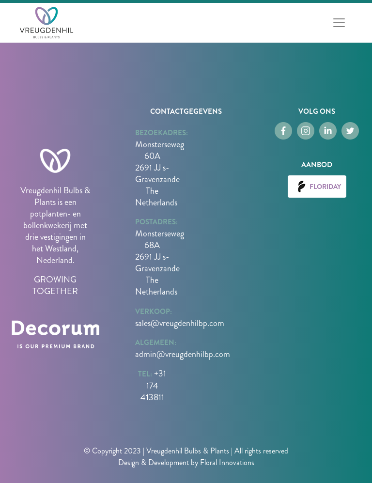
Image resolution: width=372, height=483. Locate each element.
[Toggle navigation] (339, 22)
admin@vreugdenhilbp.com (182, 354)
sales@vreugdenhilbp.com (179, 323)
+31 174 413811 (153, 385)
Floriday (317, 186)
